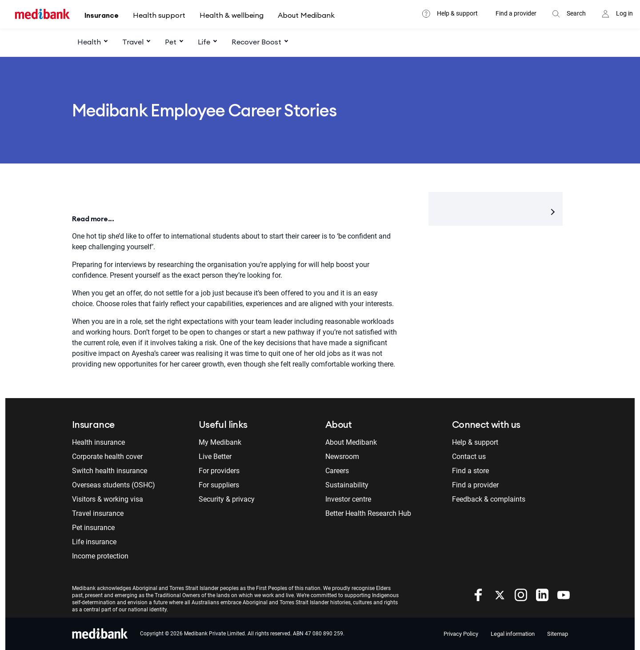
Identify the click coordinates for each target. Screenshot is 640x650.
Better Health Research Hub (368, 513)
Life (204, 41)
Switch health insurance (109, 471)
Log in (624, 13)
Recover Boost (256, 41)
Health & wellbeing (232, 15)
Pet (170, 41)
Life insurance (94, 542)
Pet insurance (93, 527)
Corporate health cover (107, 456)
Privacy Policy (461, 633)
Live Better (215, 456)
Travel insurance (98, 513)
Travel (133, 41)
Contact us (469, 456)
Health (89, 41)
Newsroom (342, 456)
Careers (337, 471)
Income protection (100, 556)
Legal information (513, 633)
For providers (219, 471)
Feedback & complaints (488, 499)
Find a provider (516, 13)
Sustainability (346, 485)
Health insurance (98, 442)
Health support (159, 15)
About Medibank (306, 15)
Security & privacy (227, 499)
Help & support (457, 13)
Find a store (470, 471)
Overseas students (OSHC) (113, 485)
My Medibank (220, 442)
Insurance (101, 15)
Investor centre (348, 499)
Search (576, 13)
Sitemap (557, 633)
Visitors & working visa (107, 499)
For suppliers (219, 485)
